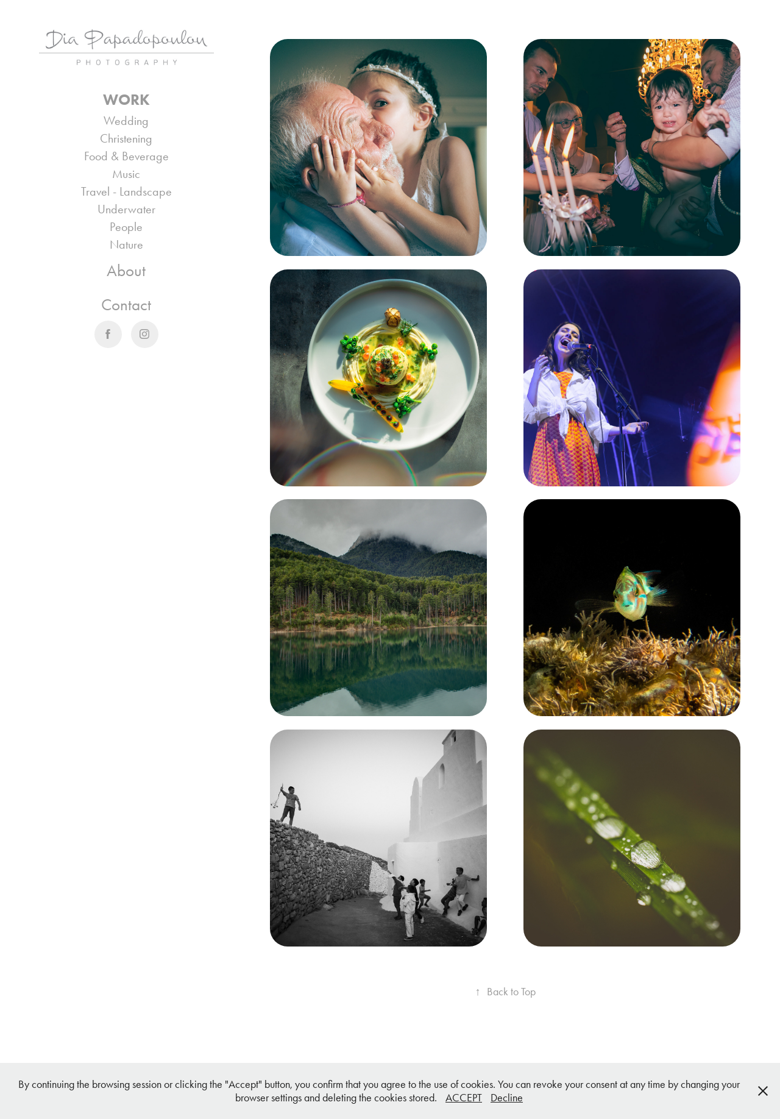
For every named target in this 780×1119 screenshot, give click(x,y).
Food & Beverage (126, 156)
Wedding (126, 120)
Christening (126, 138)
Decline (507, 1097)
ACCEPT (463, 1097)
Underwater (126, 209)
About (126, 270)
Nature (126, 244)
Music (126, 173)
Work (126, 99)
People (126, 226)
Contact (126, 304)
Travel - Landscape (126, 191)
